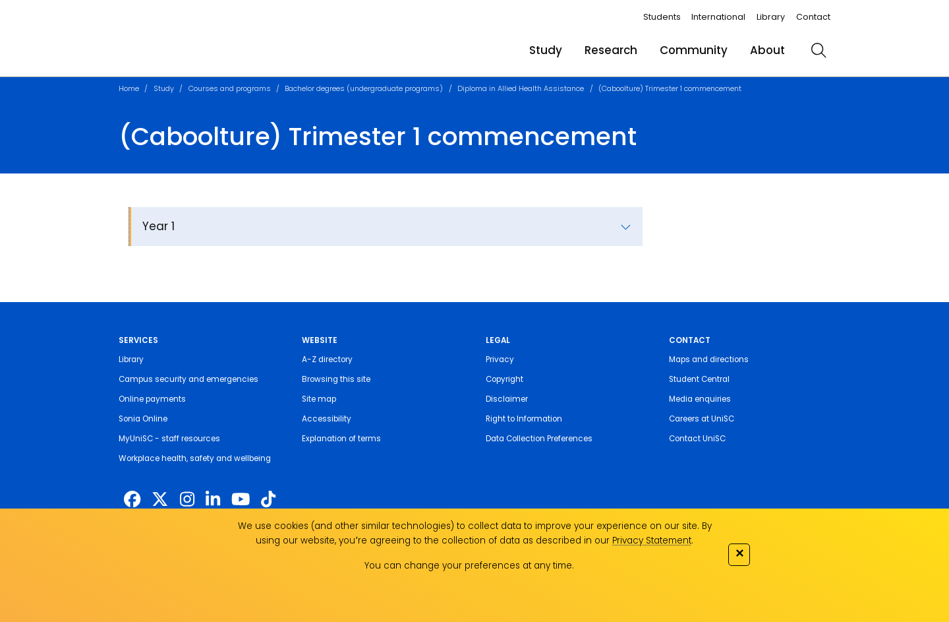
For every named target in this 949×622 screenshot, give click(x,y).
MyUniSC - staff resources (169, 438)
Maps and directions (709, 359)
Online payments (152, 399)
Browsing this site (336, 379)
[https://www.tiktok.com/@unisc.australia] (268, 499)
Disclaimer (507, 399)
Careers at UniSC (701, 419)
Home (129, 88)
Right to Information (524, 419)
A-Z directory (327, 359)
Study (545, 50)
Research (611, 50)
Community (694, 50)
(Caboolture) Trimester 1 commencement (669, 88)
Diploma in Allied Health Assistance (520, 88)
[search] (818, 50)
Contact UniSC (697, 438)
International (718, 16)
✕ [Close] (739, 553)
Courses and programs (229, 88)
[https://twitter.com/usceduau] (160, 499)
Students (662, 16)
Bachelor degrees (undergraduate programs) (364, 88)
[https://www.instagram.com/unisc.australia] (187, 499)
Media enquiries (700, 399)
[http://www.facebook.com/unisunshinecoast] (132, 499)
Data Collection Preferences (539, 438)
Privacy (500, 359)
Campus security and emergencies (188, 379)
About (767, 50)
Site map (319, 399)
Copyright (504, 379)
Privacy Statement (651, 540)
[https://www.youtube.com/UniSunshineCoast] (240, 499)
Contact (813, 16)
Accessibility (326, 419)
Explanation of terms (341, 438)
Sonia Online (143, 419)
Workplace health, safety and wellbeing (195, 458)
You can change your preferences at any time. (469, 565)
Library (771, 16)
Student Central (699, 379)
